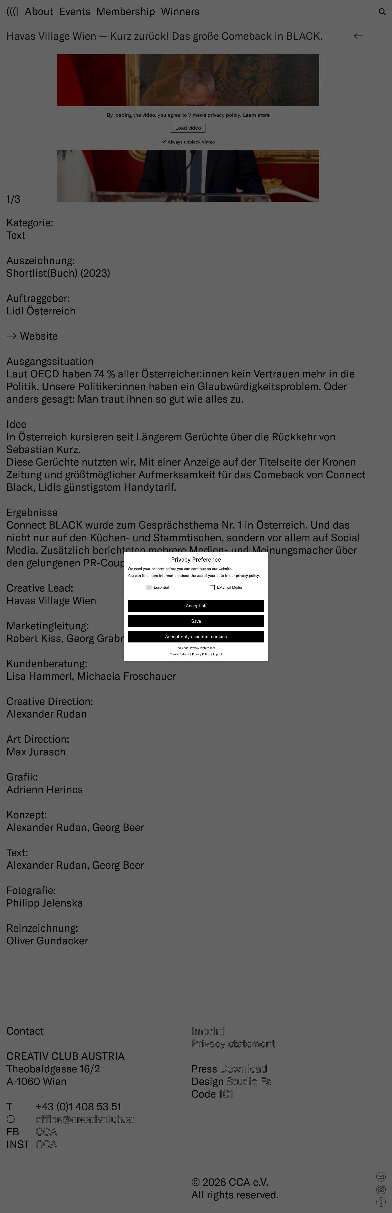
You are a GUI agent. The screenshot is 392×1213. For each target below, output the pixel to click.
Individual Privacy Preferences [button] (196, 648)
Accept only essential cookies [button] (196, 636)
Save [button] (196, 621)
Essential (157, 587)
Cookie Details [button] (179, 654)
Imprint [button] (217, 654)
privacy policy (247, 575)
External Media (226, 587)
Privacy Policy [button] (201, 654)
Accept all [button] (196, 605)
